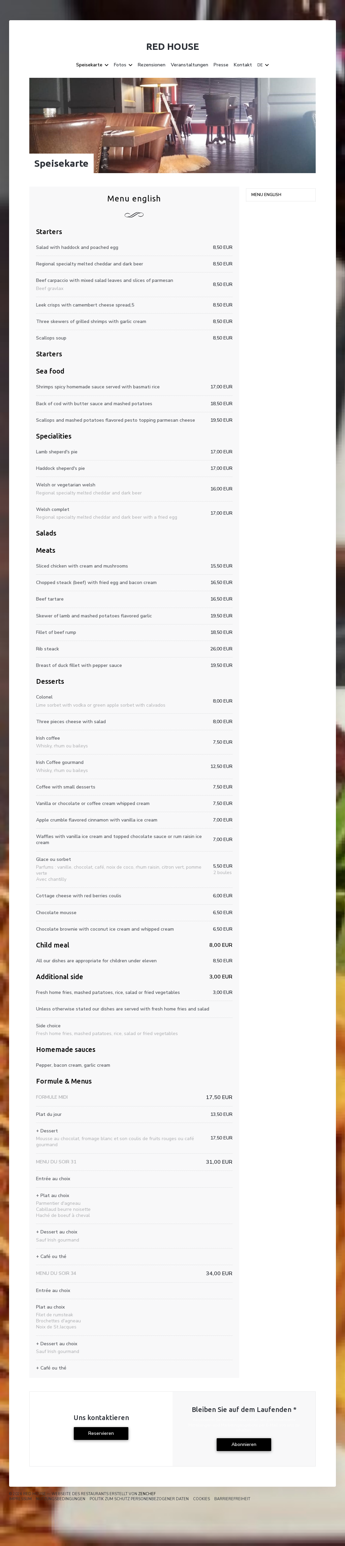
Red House (172, 46)
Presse (221, 65)
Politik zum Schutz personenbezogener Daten (139, 1499)
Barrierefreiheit (232, 1499)
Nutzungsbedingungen (60, 1499)
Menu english (266, 194)
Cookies (201, 1499)
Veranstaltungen (189, 65)
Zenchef (147, 1493)
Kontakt (243, 65)
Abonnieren (243, 1444)
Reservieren (101, 1433)
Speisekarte (92, 65)
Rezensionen (151, 65)
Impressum (20, 1499)
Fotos (123, 65)
